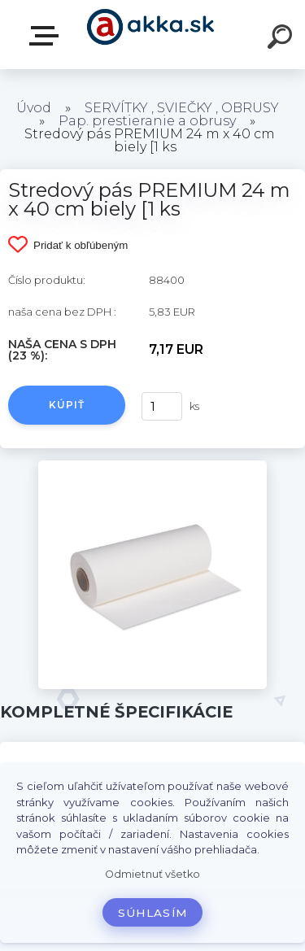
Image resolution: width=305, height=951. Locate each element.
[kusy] (162, 406)
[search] (282, 39)
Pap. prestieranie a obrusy (147, 121)
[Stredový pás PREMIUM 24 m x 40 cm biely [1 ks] (152, 466)
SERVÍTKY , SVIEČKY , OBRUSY (182, 108)
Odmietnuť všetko (152, 874)
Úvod (33, 108)
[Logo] (150, 34)
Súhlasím (153, 912)
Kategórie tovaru (47, 36)
